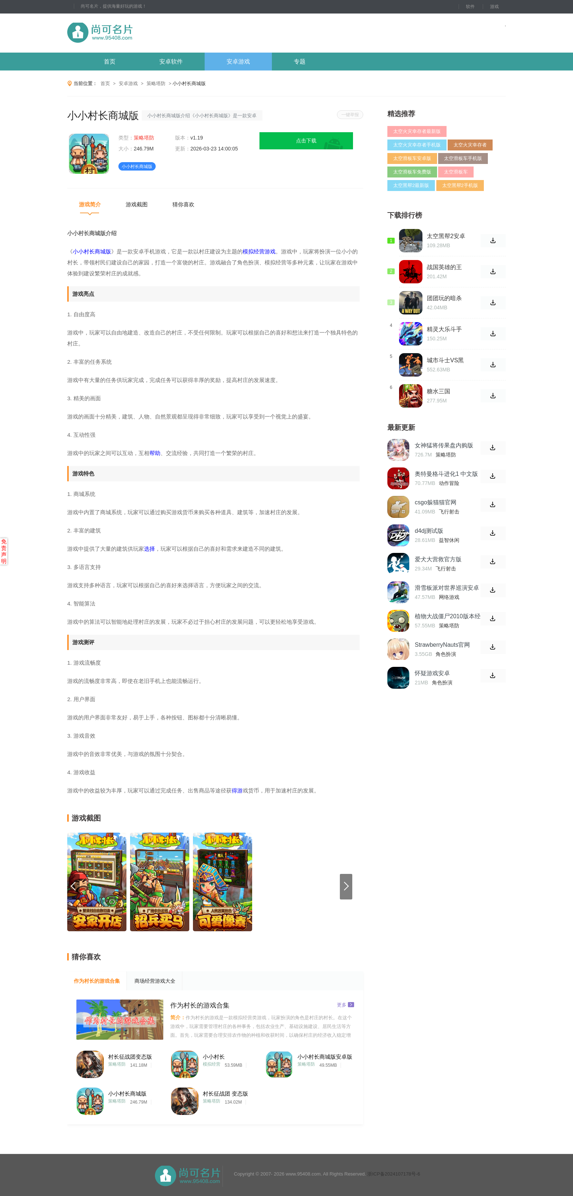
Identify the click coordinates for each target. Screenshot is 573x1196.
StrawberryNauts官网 (442, 645)
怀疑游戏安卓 (432, 673)
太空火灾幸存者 (470, 145)
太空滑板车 (456, 172)
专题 (300, 61)
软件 (470, 6)
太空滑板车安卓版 (412, 158)
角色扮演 (446, 654)
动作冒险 (449, 483)
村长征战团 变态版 (225, 1093)
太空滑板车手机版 (463, 158)
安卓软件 (171, 61)
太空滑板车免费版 (412, 172)
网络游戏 (449, 597)
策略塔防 (156, 83)
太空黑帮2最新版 (411, 185)
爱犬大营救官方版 (438, 559)
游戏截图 (137, 204)
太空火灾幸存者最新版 (417, 131)
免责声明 (4, 551)
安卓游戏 (238, 61)
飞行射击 (449, 512)
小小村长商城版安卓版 (324, 1057)
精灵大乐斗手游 (444, 329)
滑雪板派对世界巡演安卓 (447, 588)
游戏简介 (90, 204)
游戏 (494, 6)
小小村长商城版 (127, 1093)
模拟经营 (211, 1064)
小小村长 (214, 1057)
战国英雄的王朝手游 (444, 267)
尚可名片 (140, 33)
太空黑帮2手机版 (460, 185)
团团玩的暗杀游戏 (444, 298)
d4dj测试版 (429, 531)
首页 (109, 61)
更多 (345, 1004)
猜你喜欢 (183, 204)
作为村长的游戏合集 (97, 981)
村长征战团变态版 (130, 1057)
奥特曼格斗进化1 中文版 (446, 474)
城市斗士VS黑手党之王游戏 (445, 360)
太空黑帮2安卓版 (446, 236)
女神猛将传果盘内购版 (444, 445)
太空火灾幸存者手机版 (417, 145)
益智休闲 (449, 540)
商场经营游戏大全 (154, 981)
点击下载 (306, 141)
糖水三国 (438, 391)
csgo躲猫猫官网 (435, 502)
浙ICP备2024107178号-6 (393, 1174)
